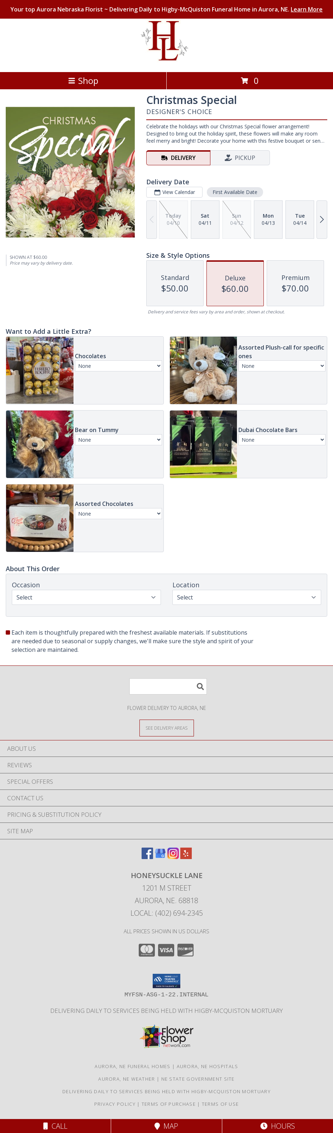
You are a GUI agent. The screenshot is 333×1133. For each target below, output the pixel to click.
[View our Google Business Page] (160, 857)
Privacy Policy (114, 1104)
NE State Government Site (198, 1079)
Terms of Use (220, 1104)
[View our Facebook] (147, 857)
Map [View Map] (166, 1126)
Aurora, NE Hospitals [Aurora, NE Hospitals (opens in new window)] (207, 1066)
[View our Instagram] (173, 857)
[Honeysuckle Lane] (166, 61)
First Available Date (235, 192)
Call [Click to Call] (55, 1126)
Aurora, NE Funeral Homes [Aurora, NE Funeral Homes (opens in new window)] (132, 1066)
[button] (166, 981)
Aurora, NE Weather (126, 1079)
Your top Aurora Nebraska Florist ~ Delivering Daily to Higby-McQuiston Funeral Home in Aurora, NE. (166, 9)
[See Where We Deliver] (166, 727)
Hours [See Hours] (277, 1126)
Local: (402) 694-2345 (166, 913)
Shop (83, 80)
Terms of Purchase (169, 1104)
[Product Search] (168, 686)
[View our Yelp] (186, 857)
